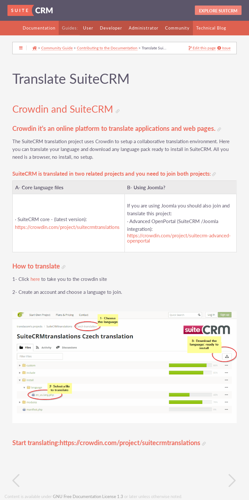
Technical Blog (211, 28)
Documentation (39, 28)
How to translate (38, 266)
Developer (111, 28)
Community (177, 28)
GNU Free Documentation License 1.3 (88, 496)
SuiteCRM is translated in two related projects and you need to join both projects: (114, 174)
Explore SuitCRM (218, 10)
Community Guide (57, 47)
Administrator (144, 28)
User (88, 28)
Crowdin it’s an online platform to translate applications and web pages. (116, 128)
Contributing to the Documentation (107, 47)
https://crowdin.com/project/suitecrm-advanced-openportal (179, 238)
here (35, 279)
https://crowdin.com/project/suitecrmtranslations (67, 227)
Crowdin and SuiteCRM (66, 109)
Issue (224, 48)
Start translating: (36, 442)
